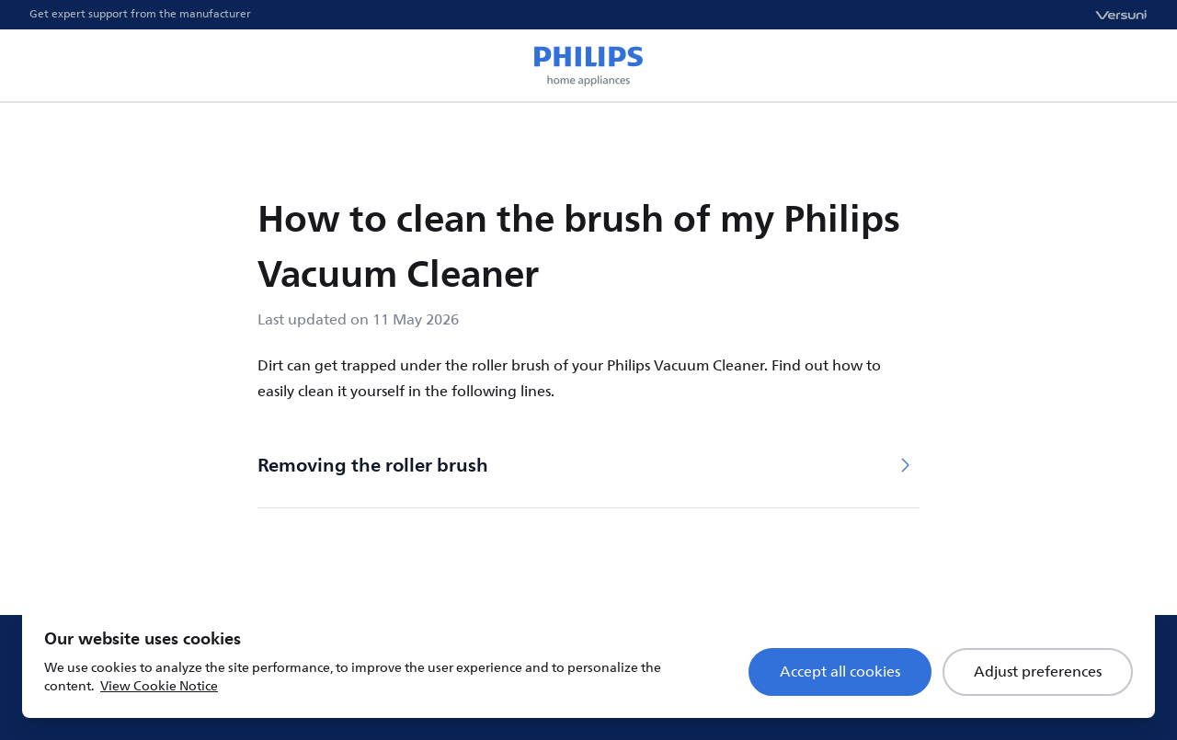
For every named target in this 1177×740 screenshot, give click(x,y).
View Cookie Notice (159, 686)
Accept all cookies (840, 672)
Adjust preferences (1038, 672)
